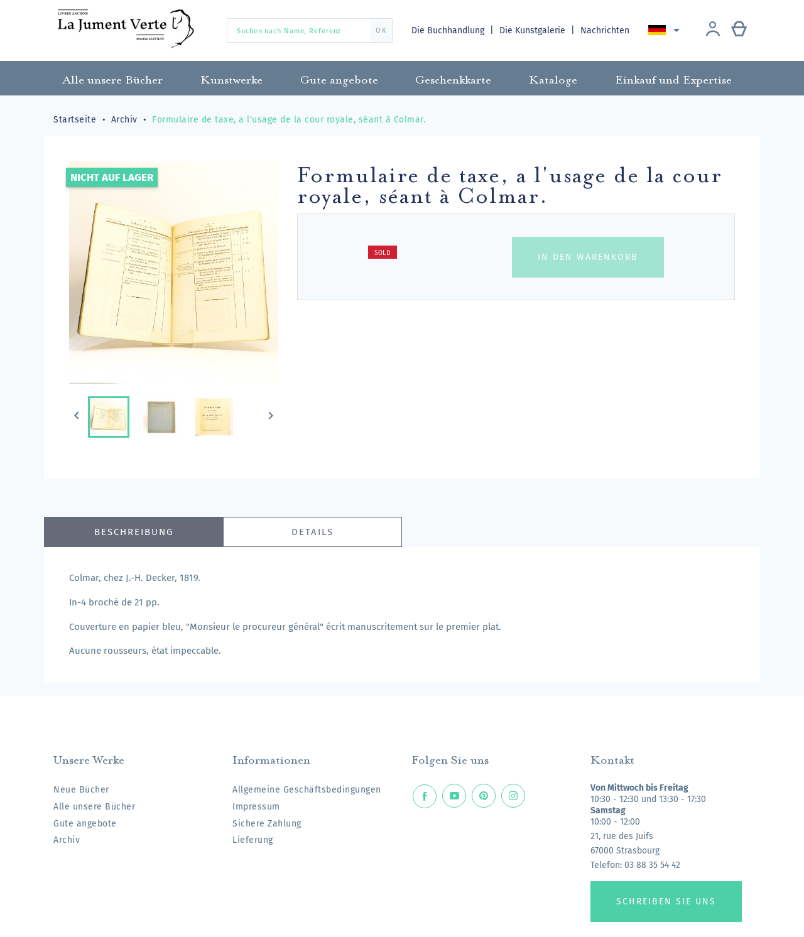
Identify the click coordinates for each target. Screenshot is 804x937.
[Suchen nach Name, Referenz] (310, 30)
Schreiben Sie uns (666, 901)
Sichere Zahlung (267, 823)
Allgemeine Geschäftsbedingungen (306, 789)
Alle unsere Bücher (94, 806)
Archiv (66, 840)
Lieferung (252, 840)
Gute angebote (85, 823)
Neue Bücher (81, 789)
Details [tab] (312, 532)
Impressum (256, 806)
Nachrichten (606, 30)
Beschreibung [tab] (133, 532)
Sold (382, 253)
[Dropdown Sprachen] (667, 30)
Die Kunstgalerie (534, 30)
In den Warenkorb (588, 257)
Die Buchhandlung (449, 30)
